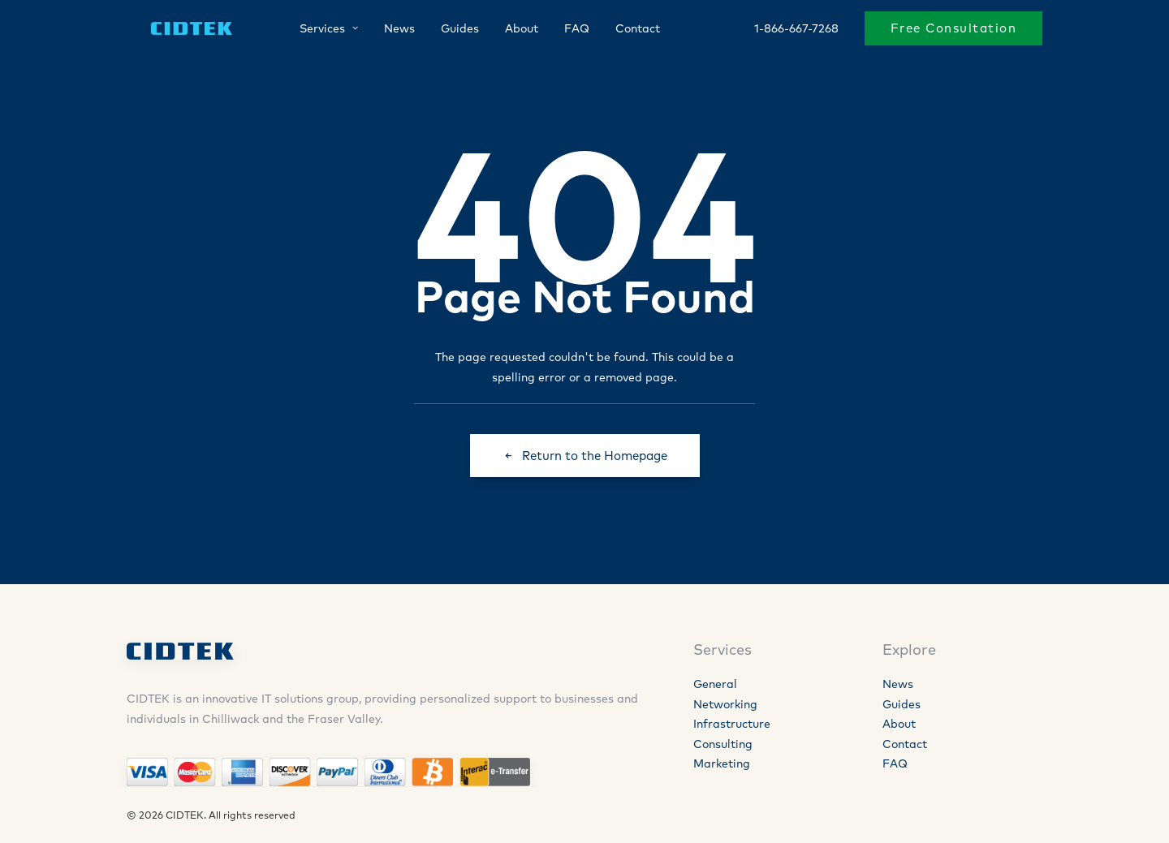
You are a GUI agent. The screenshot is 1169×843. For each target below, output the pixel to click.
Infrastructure (731, 723)
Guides (445, 30)
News (384, 30)
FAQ (562, 30)
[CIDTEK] (178, 30)
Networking (725, 704)
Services (314, 30)
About (507, 30)
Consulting (723, 744)
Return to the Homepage (585, 455)
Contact (623, 30)
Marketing (721, 763)
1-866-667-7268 (796, 30)
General (715, 684)
